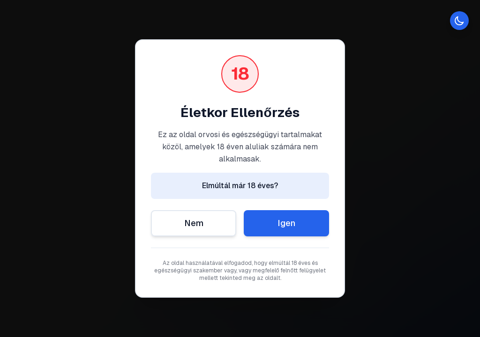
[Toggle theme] (459, 20)
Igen (286, 223)
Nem (193, 223)
